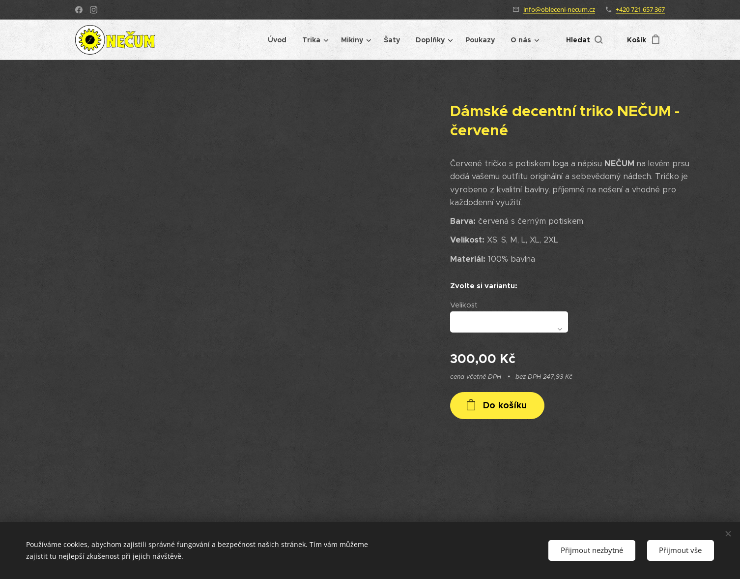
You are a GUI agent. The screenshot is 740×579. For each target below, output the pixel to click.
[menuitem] (279, 40)
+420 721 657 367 (640, 9)
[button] (584, 40)
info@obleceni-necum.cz (559, 9)
